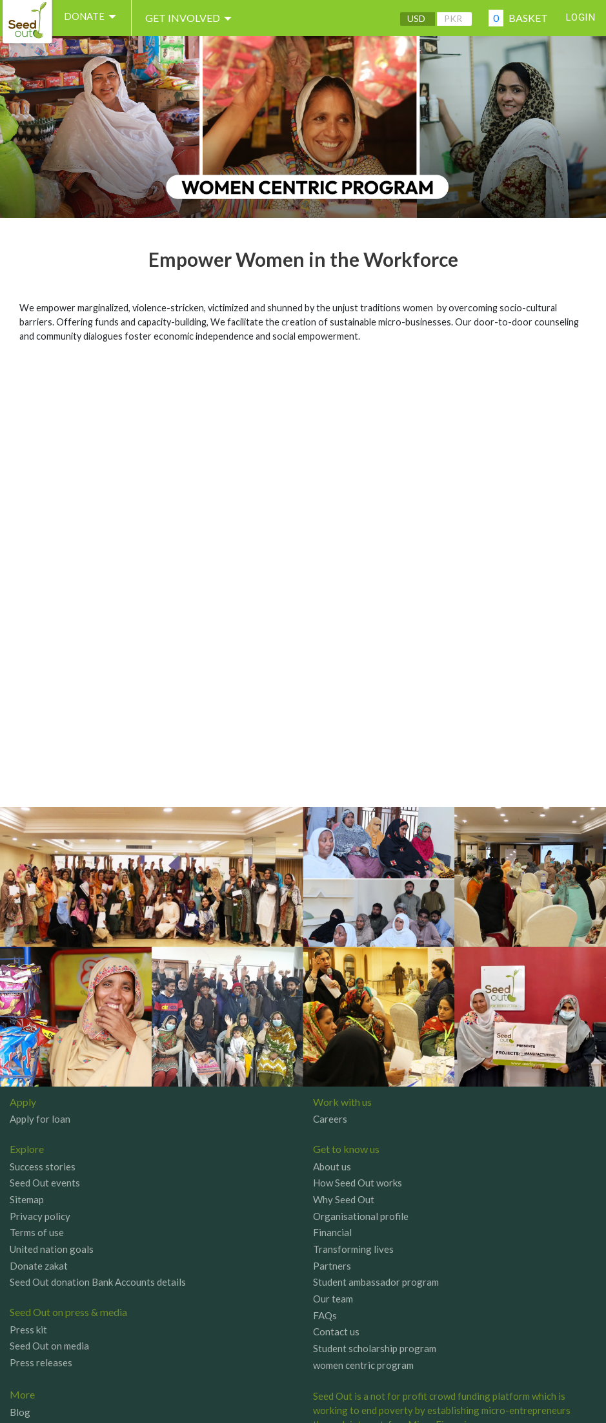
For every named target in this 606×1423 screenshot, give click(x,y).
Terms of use (37, 1232)
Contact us (336, 1331)
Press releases (41, 1362)
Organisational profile (361, 1216)
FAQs (325, 1315)
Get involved (197, 18)
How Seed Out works (357, 1182)
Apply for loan (40, 1119)
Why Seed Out (343, 1199)
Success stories (43, 1166)
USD (412, 18)
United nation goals (52, 1249)
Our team (333, 1298)
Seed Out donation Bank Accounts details (98, 1282)
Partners (332, 1266)
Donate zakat (39, 1266)
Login (578, 18)
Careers (330, 1119)
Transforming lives (353, 1249)
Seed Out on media (49, 1345)
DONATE (95, 18)
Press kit (28, 1329)
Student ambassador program (376, 1282)
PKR (448, 18)
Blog (20, 1412)
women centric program (363, 1365)
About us (332, 1166)
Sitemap (27, 1199)
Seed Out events (45, 1182)
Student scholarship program (374, 1348)
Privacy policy (40, 1216)
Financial (332, 1232)
